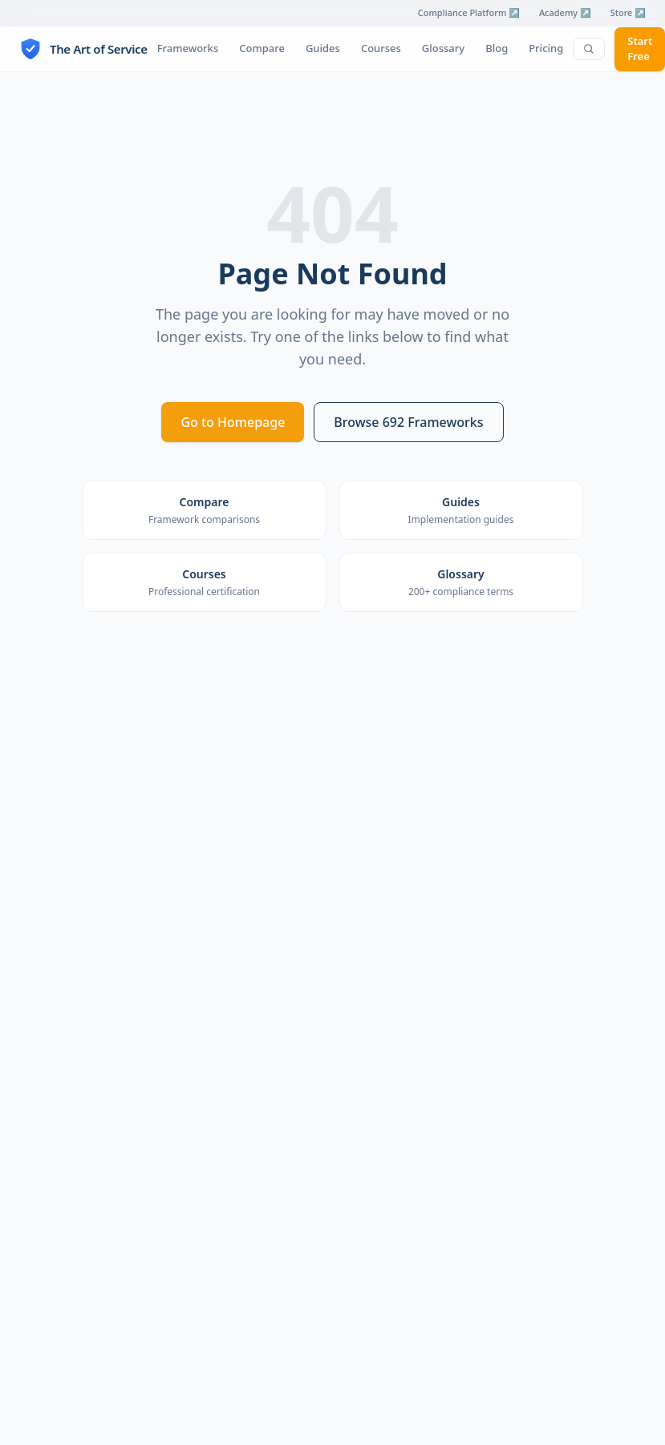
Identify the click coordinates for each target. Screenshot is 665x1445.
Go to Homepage (232, 422)
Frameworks (188, 48)
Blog (496, 48)
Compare (262, 48)
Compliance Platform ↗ (469, 12)
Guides (323, 48)
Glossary (443, 48)
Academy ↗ (565, 12)
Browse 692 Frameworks (408, 422)
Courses (381, 48)
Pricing (546, 48)
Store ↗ (628, 12)
